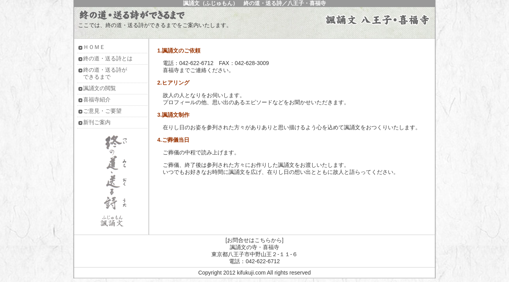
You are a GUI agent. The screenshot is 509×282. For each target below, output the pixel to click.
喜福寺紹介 (97, 99)
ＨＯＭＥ (94, 47)
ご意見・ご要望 (102, 111)
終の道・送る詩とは (108, 58)
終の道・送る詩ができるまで (105, 73)
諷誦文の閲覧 (99, 88)
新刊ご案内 (97, 122)
